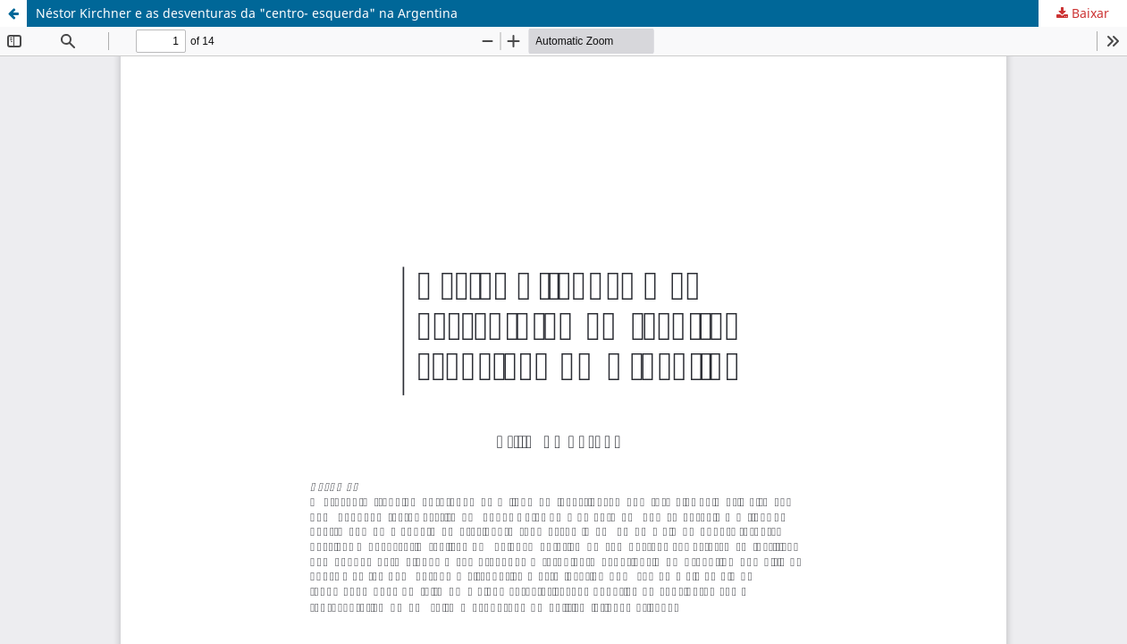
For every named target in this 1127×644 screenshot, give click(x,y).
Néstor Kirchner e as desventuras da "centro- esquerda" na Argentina (247, 12)
